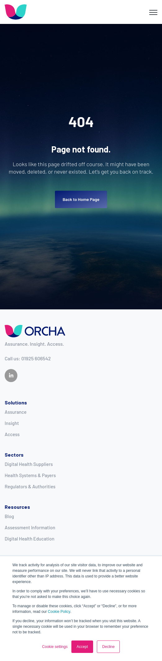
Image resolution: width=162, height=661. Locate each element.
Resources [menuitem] (17, 507)
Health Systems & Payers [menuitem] (30, 475)
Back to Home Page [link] (81, 199)
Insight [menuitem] (12, 423)
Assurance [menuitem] (16, 412)
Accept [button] (82, 647)
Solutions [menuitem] (16, 402)
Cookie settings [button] (55, 647)
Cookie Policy (59, 611)
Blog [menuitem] (9, 516)
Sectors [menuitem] (14, 455)
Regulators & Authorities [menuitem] (30, 486)
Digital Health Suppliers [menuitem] (29, 464)
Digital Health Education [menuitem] (29, 538)
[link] (16, 11)
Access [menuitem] (12, 434)
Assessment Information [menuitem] (30, 527)
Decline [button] (108, 647)
